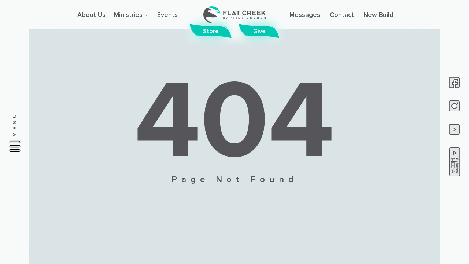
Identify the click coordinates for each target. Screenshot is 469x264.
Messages (304, 15)
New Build (378, 15)
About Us (91, 15)
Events (167, 15)
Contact (342, 15)
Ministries (131, 15)
